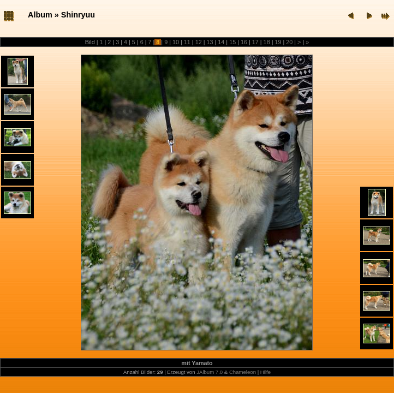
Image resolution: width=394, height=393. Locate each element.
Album (40, 14)
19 (278, 42)
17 (255, 42)
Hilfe (265, 372)
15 (232, 42)
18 (267, 42)
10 (176, 42)
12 (199, 42)
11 (187, 42)
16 (244, 42)
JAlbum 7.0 (209, 372)
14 (221, 42)
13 (209, 42)
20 (289, 42)
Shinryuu (78, 14)
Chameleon (242, 372)
